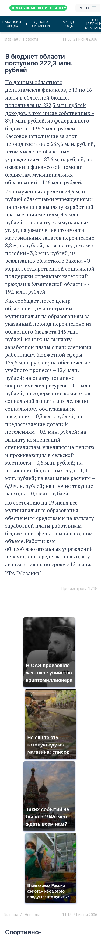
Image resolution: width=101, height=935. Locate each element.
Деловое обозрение (42, 24)
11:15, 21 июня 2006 (79, 915)
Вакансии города (11, 24)
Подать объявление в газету (38, 8)
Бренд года (68, 24)
